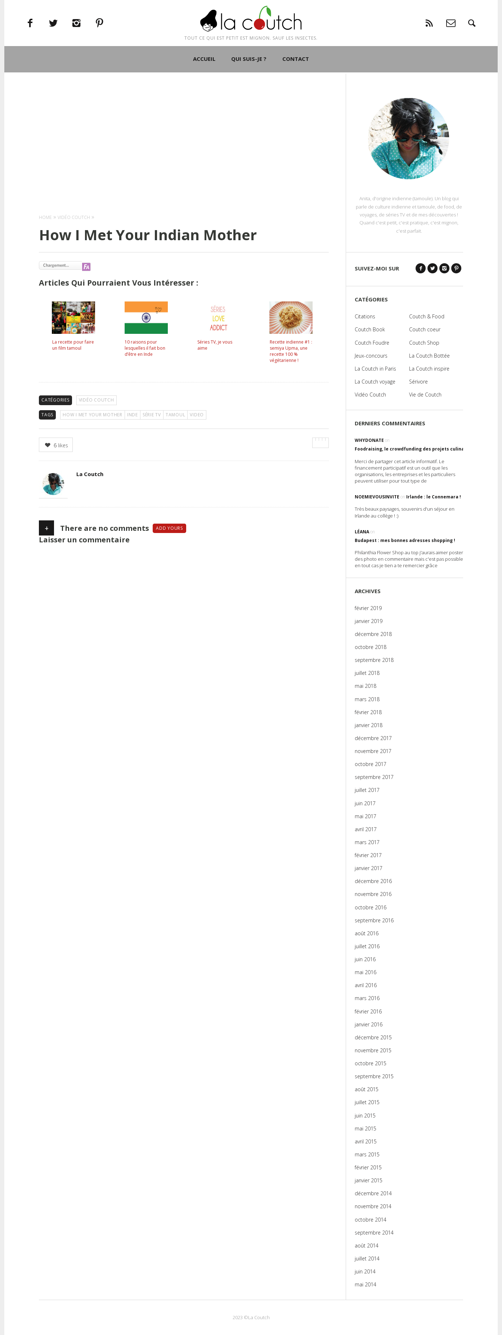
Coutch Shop (424, 342)
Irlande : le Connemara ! (433, 497)
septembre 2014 (374, 1232)
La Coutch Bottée (429, 355)
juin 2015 (365, 1115)
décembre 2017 (373, 738)
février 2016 (368, 1011)
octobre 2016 (370, 907)
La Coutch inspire (429, 368)
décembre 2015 (373, 1037)
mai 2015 (365, 1128)
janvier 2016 (368, 1024)
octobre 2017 (370, 764)
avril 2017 (366, 829)
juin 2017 (365, 803)
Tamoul (175, 415)
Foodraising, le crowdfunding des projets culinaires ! (415, 449)
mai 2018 (365, 685)
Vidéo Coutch (96, 400)
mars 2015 (367, 1154)
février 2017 (368, 855)
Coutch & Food (426, 316)
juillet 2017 (367, 790)
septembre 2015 (374, 1076)
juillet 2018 (367, 672)
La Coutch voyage (375, 381)
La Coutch (89, 474)
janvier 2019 (368, 621)
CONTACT (295, 80)
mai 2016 (365, 972)
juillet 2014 (367, 1258)
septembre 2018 (374, 660)
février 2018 (368, 712)
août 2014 (366, 1245)
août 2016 (366, 933)
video (197, 415)
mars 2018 (367, 699)
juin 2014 (365, 1271)
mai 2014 (365, 1284)
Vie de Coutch (425, 394)
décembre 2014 (373, 1193)
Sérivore (418, 381)
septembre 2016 (374, 920)
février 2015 (368, 1167)
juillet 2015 (367, 1102)
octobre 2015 (370, 1063)
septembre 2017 (374, 777)
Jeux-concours (371, 355)
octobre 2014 (370, 1219)
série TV (152, 415)
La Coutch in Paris (375, 368)
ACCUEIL (204, 80)
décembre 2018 (373, 634)
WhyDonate (369, 440)
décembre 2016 (373, 881)
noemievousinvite (377, 497)
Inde (132, 415)
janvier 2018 (368, 725)
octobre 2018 (370, 647)
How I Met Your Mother (92, 415)
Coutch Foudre (372, 342)
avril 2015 (366, 1141)
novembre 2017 (373, 751)
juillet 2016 (367, 946)
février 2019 (368, 608)
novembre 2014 (373, 1206)
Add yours (169, 528)
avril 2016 (366, 985)
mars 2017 (367, 842)
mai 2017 (365, 816)
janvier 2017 (368, 868)
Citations (365, 316)
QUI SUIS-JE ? (248, 80)
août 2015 (366, 1089)
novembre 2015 (373, 1050)
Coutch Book (370, 329)
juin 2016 (365, 959)
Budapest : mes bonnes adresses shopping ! (405, 540)
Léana (362, 532)
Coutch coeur (424, 329)
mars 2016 (367, 998)
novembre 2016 (373, 894)
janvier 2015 (368, 1180)
